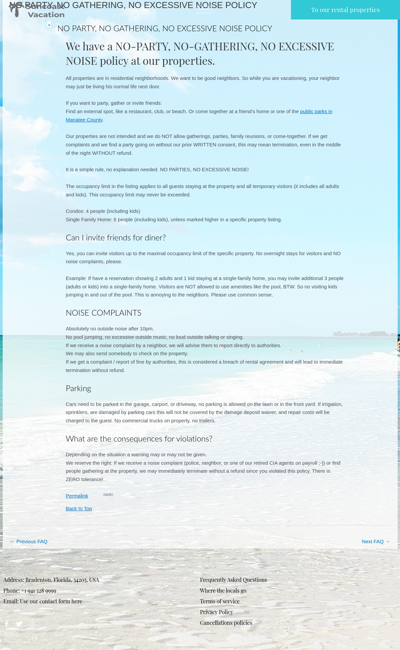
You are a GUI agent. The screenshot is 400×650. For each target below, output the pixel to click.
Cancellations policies (226, 622)
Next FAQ (376, 541)
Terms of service (220, 601)
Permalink (89, 494)
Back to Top (79, 508)
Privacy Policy (216, 611)
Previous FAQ (29, 541)
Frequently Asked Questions (233, 579)
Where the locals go (223, 590)
